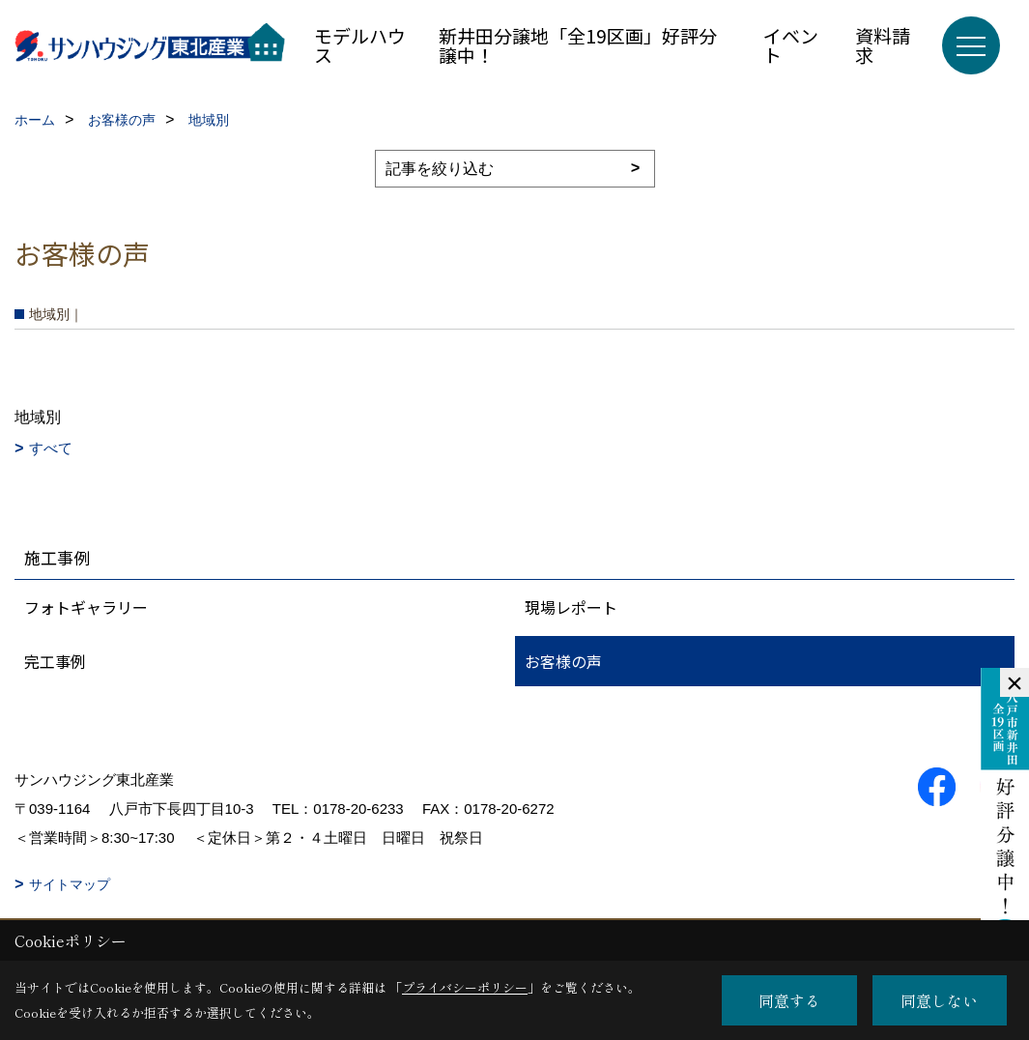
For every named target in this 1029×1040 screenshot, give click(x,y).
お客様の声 (563, 661)
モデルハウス (360, 45)
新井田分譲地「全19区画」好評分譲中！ (578, 45)
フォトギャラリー (86, 607)
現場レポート (571, 607)
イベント (790, 45)
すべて (50, 448)
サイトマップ (69, 884)
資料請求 (882, 45)
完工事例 (55, 661)
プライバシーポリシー (465, 987)
